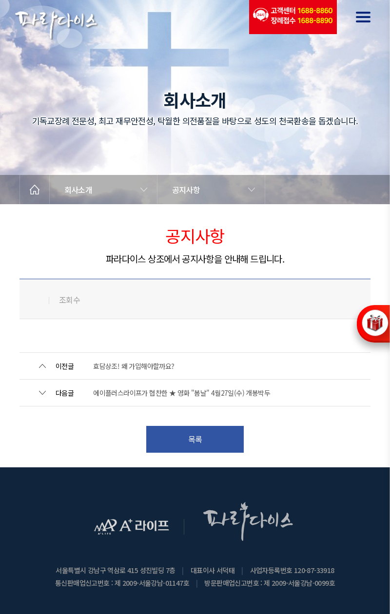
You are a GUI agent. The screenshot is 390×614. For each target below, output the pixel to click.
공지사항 (186, 189)
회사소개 (78, 189)
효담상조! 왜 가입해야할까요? (133, 366)
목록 (195, 439)
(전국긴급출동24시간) (292, 17)
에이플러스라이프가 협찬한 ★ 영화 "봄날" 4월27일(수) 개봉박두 (181, 393)
